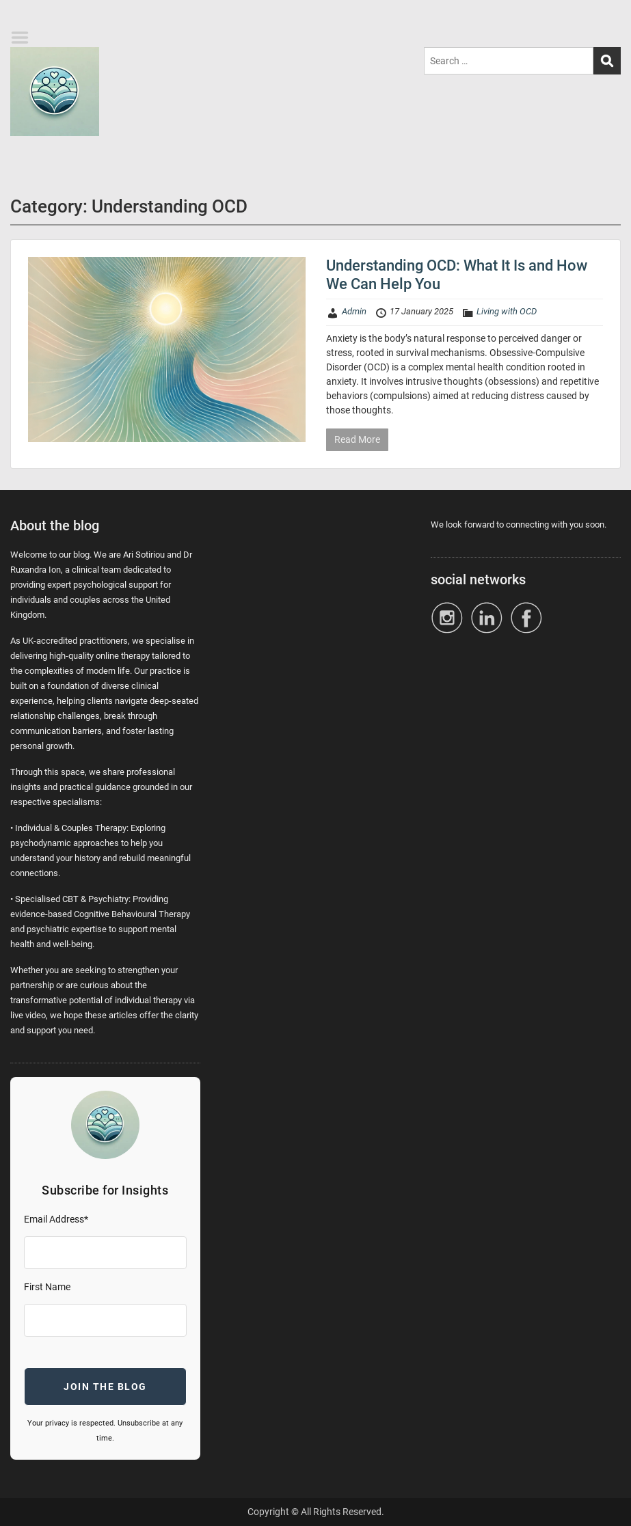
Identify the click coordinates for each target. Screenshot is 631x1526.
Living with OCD (506, 311)
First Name (47, 1286)
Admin (354, 311)
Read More (357, 439)
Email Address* (56, 1219)
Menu (24, 37)
